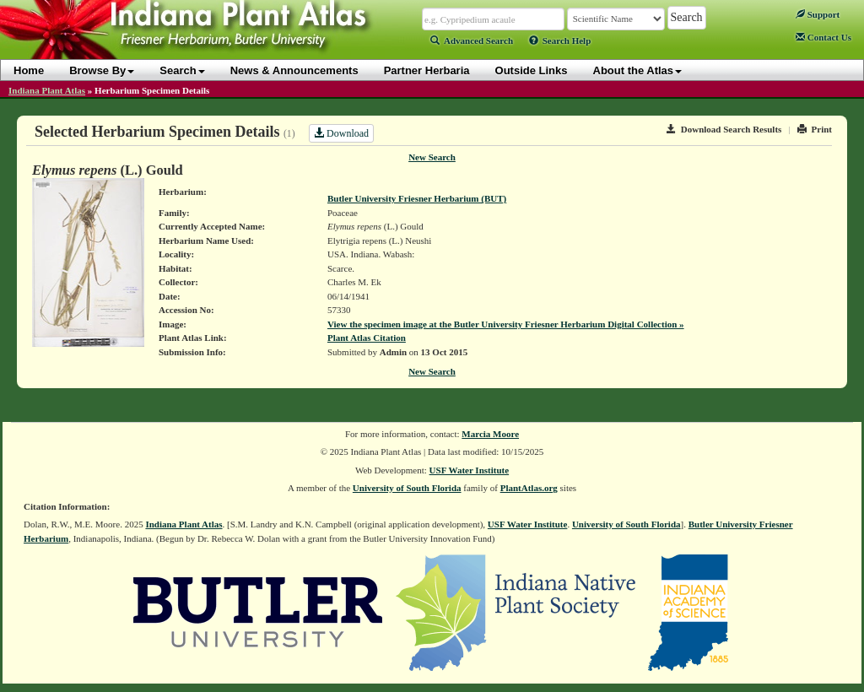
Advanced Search (471, 40)
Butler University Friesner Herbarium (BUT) (416, 198)
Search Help (560, 40)
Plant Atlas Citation (366, 337)
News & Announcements (294, 70)
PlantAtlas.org (529, 488)
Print (814, 129)
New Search (432, 157)
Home (29, 70)
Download (341, 133)
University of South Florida (407, 488)
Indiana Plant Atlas (46, 90)
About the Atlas (638, 70)
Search (181, 70)
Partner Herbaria (427, 70)
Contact (823, 37)
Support (818, 14)
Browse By (101, 70)
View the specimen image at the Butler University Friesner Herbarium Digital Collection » (505, 324)
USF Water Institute (469, 470)
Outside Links (531, 70)
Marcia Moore (490, 434)
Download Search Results (724, 129)
